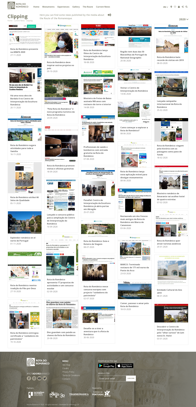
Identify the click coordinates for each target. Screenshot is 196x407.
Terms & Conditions (71, 375)
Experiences (63, 6)
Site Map (66, 364)
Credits (65, 368)
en (165, 7)
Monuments (48, 6)
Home (36, 6)
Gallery (76, 6)
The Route (88, 6)
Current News (103, 6)
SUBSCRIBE (130, 378)
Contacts (66, 378)
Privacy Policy (68, 371)
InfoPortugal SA (74, 404)
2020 (183, 19)
